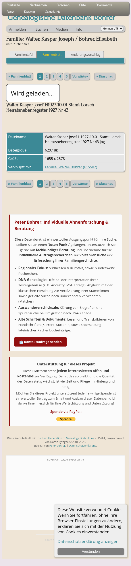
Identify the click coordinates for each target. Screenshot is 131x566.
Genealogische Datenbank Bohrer (61, 17)
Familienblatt (50, 54)
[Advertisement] (65, 495)
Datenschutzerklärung (82, 446)
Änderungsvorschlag (83, 54)
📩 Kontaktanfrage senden (40, 342)
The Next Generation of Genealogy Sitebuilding (65, 438)
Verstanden (91, 551)
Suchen (42, 29)
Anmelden (17, 29)
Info (79, 29)
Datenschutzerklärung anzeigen (88, 541)
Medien (62, 29)
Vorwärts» (80, 76)
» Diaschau (104, 76)
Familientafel (22, 54)
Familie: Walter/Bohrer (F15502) (71, 167)
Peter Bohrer (57, 446)
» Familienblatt (19, 76)
